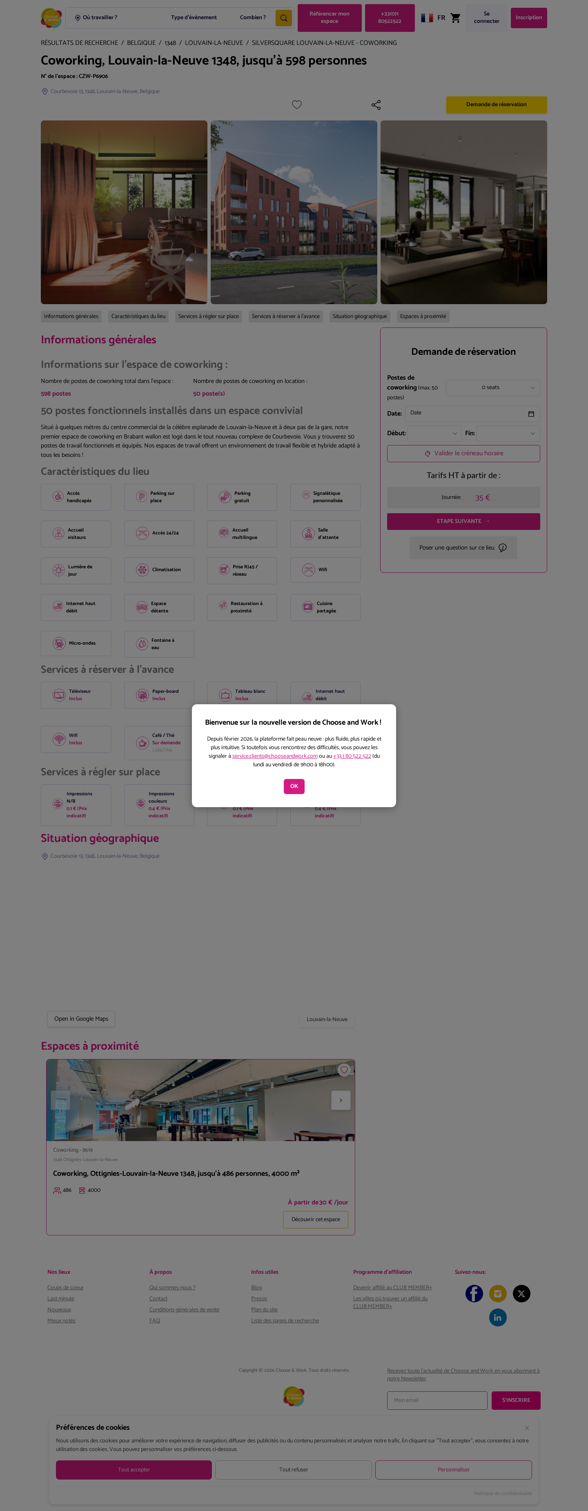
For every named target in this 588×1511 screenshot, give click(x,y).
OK (294, 786)
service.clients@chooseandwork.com (275, 756)
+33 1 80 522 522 (352, 756)
